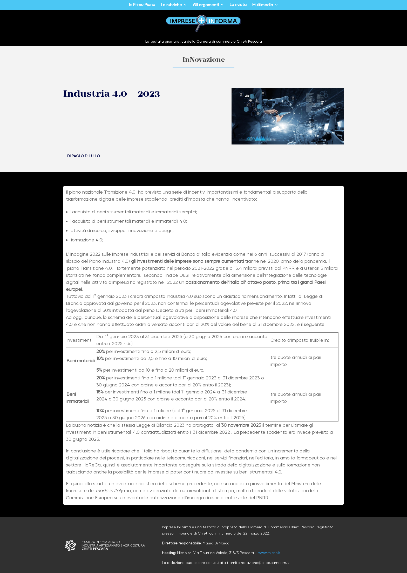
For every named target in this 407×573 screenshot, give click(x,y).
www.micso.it (269, 553)
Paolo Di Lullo (86, 156)
